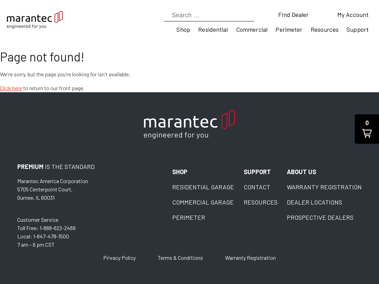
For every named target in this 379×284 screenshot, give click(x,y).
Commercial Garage (203, 202)
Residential (213, 29)
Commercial (252, 29)
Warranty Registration (324, 187)
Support (358, 29)
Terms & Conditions (180, 257)
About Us (301, 172)
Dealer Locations (314, 202)
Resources (325, 29)
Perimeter (288, 29)
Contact (257, 187)
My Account (353, 14)
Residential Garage (203, 187)
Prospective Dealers (320, 217)
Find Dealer (293, 14)
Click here (11, 88)
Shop (183, 29)
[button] (367, 129)
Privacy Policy (119, 257)
